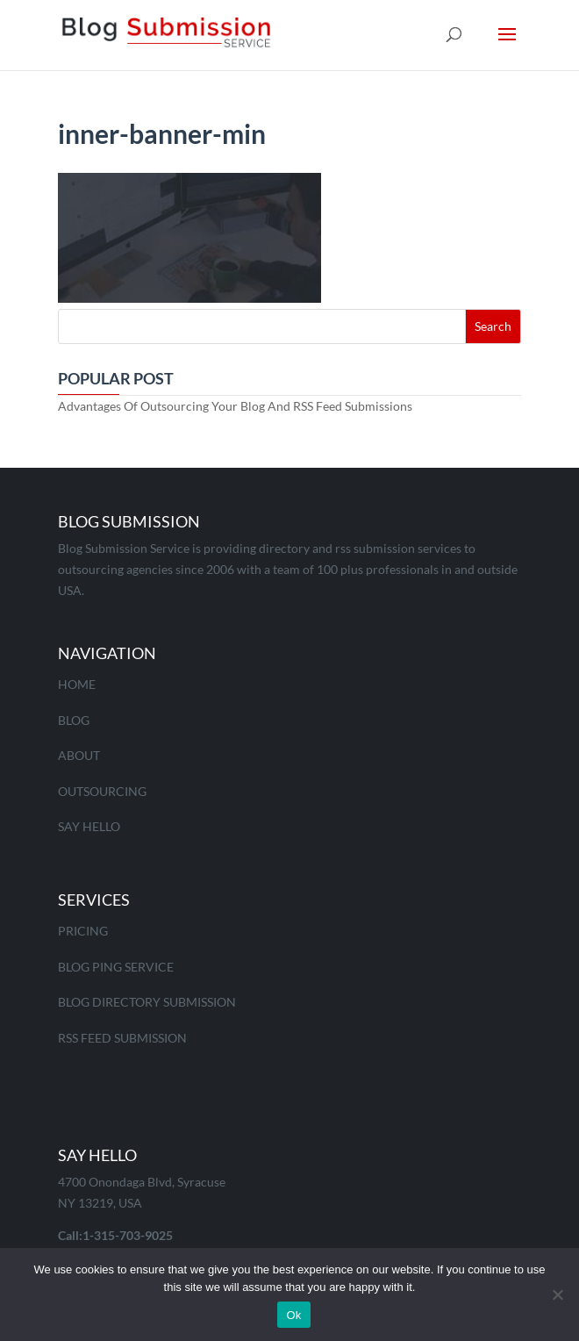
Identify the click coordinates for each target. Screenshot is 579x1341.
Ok (293, 1315)
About (79, 755)
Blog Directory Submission (147, 1001)
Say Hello (89, 826)
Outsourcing (102, 791)
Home (77, 684)
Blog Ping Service (116, 966)
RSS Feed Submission (122, 1037)
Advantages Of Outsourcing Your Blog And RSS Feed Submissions (235, 405)
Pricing (83, 930)
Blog (73, 720)
